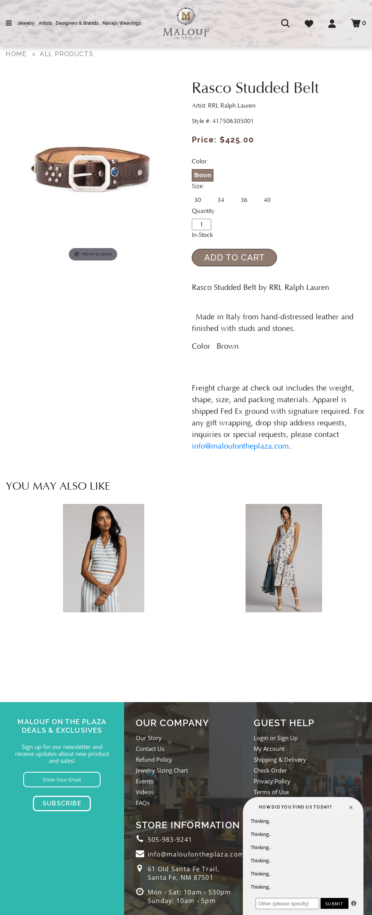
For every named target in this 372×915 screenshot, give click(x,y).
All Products (66, 54)
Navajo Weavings (121, 23)
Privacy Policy (272, 781)
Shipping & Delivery (280, 759)
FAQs (143, 803)
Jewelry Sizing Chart (162, 770)
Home (16, 54)
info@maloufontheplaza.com (240, 446)
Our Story (149, 738)
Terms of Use (271, 792)
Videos (145, 792)
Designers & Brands (77, 23)
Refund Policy (154, 759)
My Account (269, 748)
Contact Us (150, 748)
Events (144, 781)
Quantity (203, 210)
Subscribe (62, 803)
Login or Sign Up (276, 738)
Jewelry (26, 23)
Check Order (270, 770)
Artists (45, 23)
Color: (200, 161)
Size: (198, 186)
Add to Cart (234, 257)
